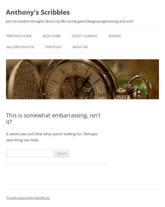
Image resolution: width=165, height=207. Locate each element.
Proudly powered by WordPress (28, 198)
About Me (80, 47)
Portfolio (53, 47)
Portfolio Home (19, 36)
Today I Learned (84, 36)
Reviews (115, 36)
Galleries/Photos (20, 47)
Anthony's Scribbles (38, 12)
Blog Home (52, 36)
